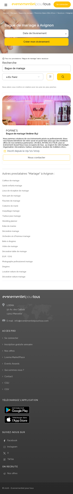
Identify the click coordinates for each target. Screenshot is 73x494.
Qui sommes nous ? (14, 370)
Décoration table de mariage (14, 251)
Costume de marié (10, 206)
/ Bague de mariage (25, 13)
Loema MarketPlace (14, 357)
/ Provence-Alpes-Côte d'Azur (44, 13)
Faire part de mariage (11, 196)
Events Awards (11, 363)
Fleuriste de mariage (11, 201)
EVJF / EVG (7, 256)
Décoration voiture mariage (13, 277)
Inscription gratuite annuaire (18, 344)
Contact (8, 376)
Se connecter (62, 4)
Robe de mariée (9, 226)
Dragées (6, 267)
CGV (6, 389)
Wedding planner (9, 221)
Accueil (6, 13)
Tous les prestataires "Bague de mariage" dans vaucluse (25, 58)
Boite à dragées (9, 241)
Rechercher (62, 76)
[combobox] (22, 76)
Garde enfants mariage (12, 186)
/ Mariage (13, 13)
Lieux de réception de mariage (15, 191)
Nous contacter (36, 157)
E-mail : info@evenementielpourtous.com (28, 321)
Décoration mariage (10, 231)
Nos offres (9, 351)
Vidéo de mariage (10, 246)
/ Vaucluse (60, 13)
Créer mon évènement (36, 41)
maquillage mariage (11, 211)
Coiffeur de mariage (10, 181)
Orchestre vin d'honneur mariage (16, 236)
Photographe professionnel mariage (17, 262)
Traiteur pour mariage (11, 216)
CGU (6, 383)
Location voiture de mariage (14, 272)
